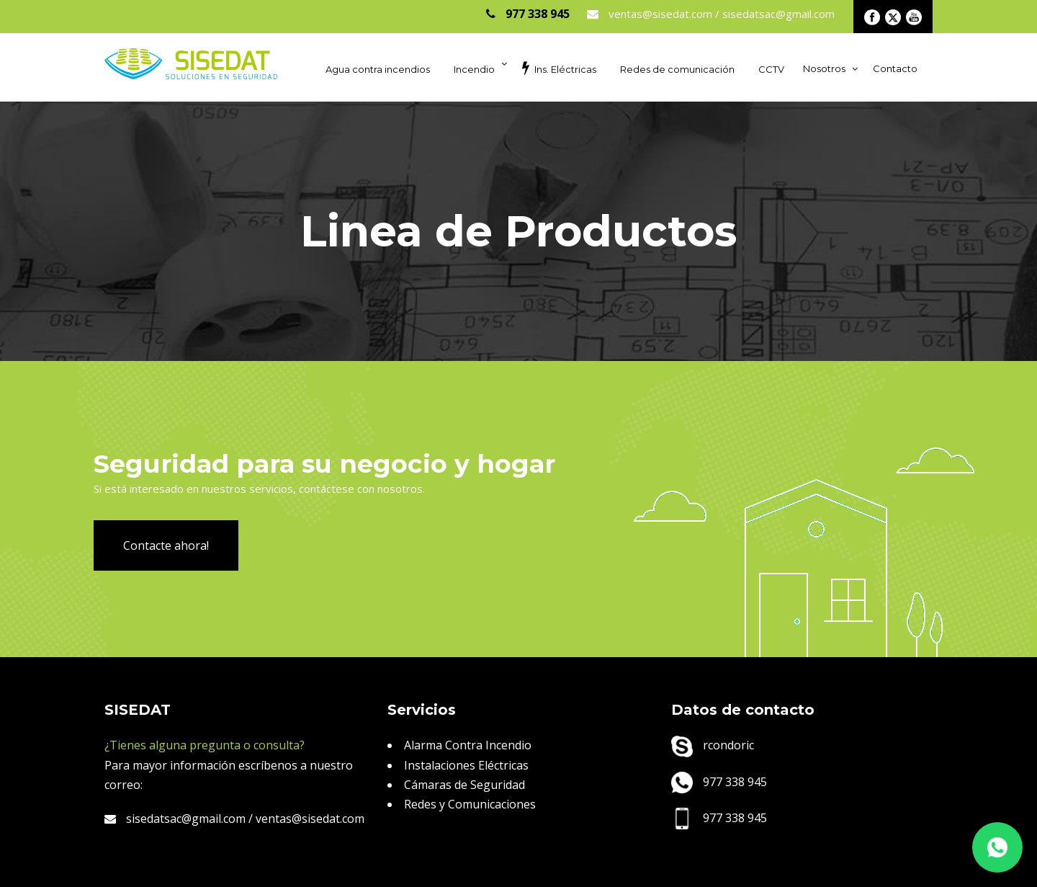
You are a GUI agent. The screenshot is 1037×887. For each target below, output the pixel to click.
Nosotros (824, 68)
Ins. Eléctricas (559, 68)
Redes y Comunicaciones (470, 804)
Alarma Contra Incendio (467, 745)
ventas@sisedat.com (310, 818)
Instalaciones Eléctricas (466, 765)
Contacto (895, 68)
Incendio (474, 69)
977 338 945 (719, 782)
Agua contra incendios (378, 69)
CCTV (771, 69)
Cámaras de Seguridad (464, 785)
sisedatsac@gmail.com (175, 818)
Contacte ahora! (166, 545)
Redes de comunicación (677, 69)
